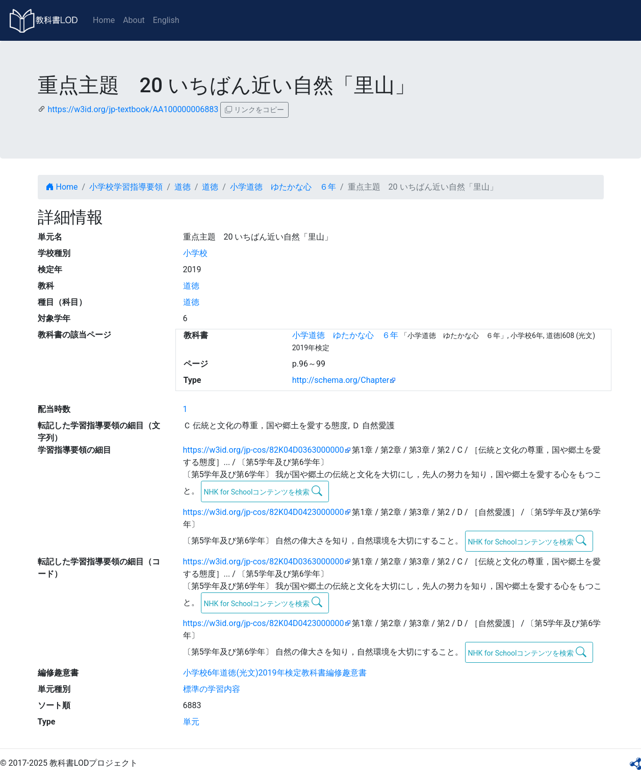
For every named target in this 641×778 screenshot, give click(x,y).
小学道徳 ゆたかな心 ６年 (283, 187)
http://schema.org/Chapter (341, 380)
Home (104, 20)
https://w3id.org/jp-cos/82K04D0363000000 (263, 450)
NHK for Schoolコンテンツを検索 (262, 491)
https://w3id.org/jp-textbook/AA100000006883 (132, 109)
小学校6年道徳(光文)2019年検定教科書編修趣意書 (275, 673)
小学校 (195, 253)
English (166, 20)
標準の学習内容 (211, 689)
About (134, 20)
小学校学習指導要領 (126, 187)
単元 (191, 722)
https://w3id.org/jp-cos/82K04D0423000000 (263, 512)
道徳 (182, 187)
